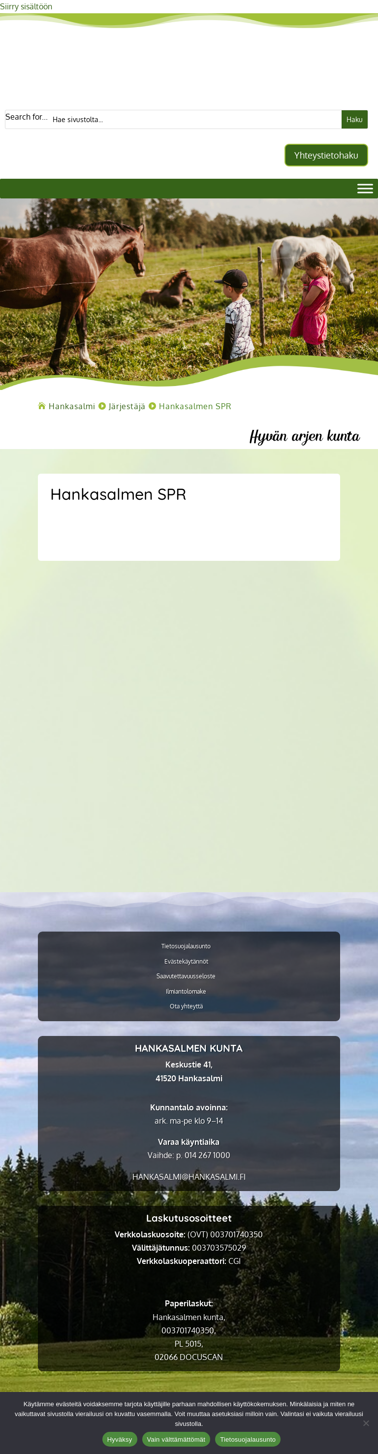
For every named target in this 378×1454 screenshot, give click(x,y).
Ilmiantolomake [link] (186, 991)
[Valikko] (365, 188)
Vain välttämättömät (176, 1439)
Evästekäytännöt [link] (186, 961)
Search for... (26, 117)
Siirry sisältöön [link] (26, 6)
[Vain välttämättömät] (366, 1423)
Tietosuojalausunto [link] (186, 946)
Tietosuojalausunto (248, 1439)
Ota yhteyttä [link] (186, 1006)
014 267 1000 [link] (207, 1155)
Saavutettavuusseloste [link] (186, 976)
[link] (72, 406)
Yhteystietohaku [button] (326, 155)
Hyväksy (119, 1439)
